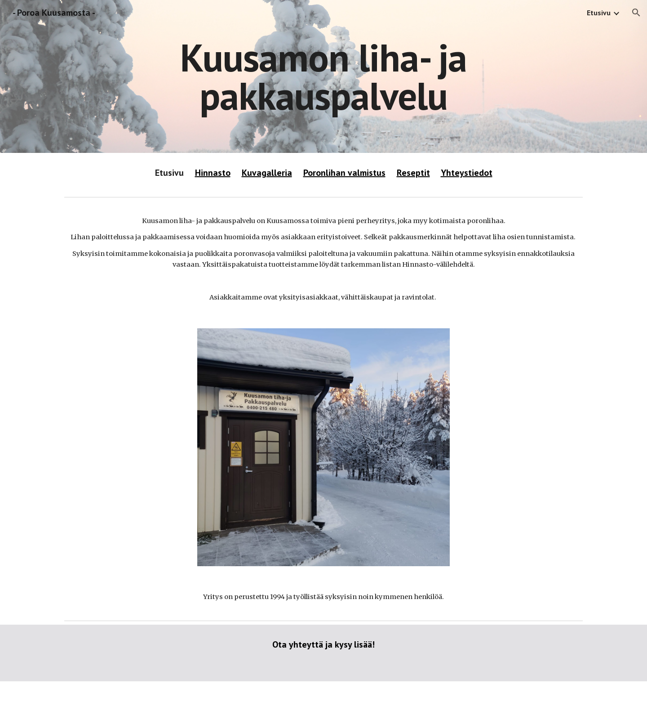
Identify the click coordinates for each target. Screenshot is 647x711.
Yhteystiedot (466, 173)
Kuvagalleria (267, 173)
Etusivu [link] (599, 12)
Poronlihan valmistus (344, 173)
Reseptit (413, 173)
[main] (323, 77)
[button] (636, 12)
